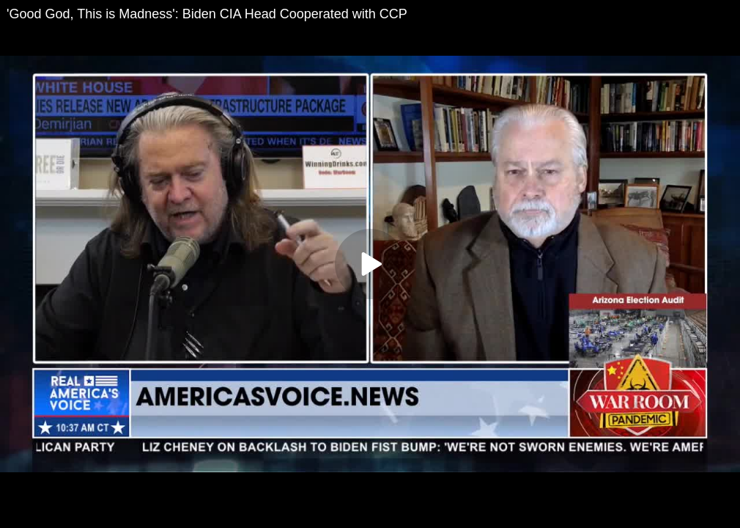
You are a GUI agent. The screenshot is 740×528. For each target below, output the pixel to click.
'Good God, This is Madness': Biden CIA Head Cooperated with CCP (207, 14)
